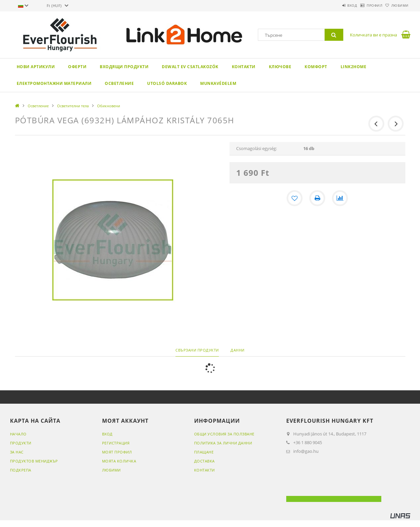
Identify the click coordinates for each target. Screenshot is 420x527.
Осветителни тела (73, 105)
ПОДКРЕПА (20, 470)
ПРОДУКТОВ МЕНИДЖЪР (34, 461)
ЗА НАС (17, 451)
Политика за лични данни (223, 442)
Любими (396, 5)
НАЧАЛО (18, 433)
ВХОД (107, 433)
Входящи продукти (124, 67)
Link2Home (354, 67)
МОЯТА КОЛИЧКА (119, 461)
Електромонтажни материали (54, 83)
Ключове (280, 67)
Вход (335, 5)
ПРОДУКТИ (20, 442)
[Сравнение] (340, 198)
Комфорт (316, 67)
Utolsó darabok (167, 83)
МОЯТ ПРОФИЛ (117, 451)
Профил (364, 5)
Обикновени (108, 105)
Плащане (204, 451)
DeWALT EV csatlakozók (190, 67)
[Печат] (317, 198)
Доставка (204, 461)
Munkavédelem (218, 83)
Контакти (244, 67)
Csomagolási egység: (256, 148)
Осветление (119, 83)
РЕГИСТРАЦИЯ (116, 442)
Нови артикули (36, 67)
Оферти (77, 67)
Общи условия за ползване (224, 433)
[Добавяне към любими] (295, 198)
